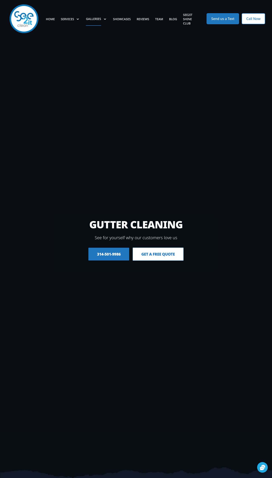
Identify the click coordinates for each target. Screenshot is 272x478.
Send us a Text (222, 18)
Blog (173, 19)
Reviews (143, 19)
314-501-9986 (109, 254)
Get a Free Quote (158, 254)
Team (159, 19)
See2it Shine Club (187, 19)
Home (50, 19)
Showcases (122, 19)
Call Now (253, 18)
